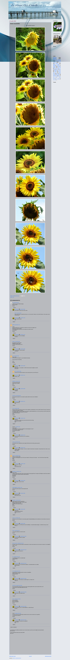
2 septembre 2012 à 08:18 (23, 578)
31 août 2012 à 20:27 (22, 509)
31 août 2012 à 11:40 (22, 317)
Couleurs (55, 71)
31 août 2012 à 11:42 (17, 455)
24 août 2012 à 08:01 (22, 309)
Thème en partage (57, 59)
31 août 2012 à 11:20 (22, 447)
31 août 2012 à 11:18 (22, 418)
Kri (12, 556)
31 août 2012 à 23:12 (17, 530)
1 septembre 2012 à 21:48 (16, 556)
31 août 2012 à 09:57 (18, 395)
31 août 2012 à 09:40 (22, 388)
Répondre (14, 321)
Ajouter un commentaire (14, 627)
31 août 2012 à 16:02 (18, 500)
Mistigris (13, 324)
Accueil (30, 656)
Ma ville (59, 67)
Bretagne (55, 57)
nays (15, 371)
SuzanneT (13, 455)
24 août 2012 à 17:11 (17, 324)
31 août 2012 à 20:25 (22, 480)
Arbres (60, 69)
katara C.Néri (14, 585)
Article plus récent (12, 656)
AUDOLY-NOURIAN (14, 487)
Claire (13, 408)
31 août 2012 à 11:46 (22, 463)
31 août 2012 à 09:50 (18, 371)
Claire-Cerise (13, 395)
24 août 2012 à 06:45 (16, 302)
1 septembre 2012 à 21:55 (23, 549)
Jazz (56, 73)
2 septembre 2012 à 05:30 (19, 585)
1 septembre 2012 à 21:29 (20, 543)
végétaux (58, 65)
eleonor (13, 530)
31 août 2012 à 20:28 (22, 523)
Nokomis (13, 341)
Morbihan (55, 58)
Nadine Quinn (14, 471)
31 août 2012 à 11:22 (22, 334)
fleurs (13, 297)
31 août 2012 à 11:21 (22, 375)
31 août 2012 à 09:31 (17, 381)
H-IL (12, 302)
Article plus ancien (48, 656)
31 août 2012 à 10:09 (16, 408)
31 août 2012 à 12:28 (19, 487)
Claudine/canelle (17, 309)
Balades (57, 63)
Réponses (14, 307)
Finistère (54, 66)
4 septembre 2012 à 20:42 (23, 606)
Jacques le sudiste (14, 543)
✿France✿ (13, 500)
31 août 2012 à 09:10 (17, 341)
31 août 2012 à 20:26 (22, 493)
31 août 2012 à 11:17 (22, 401)
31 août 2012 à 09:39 (22, 365)
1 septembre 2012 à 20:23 (23, 536)
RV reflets (58, 74)
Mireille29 (13, 381)
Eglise (57, 69)
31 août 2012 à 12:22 (18, 471)
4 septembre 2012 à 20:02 (18, 613)
